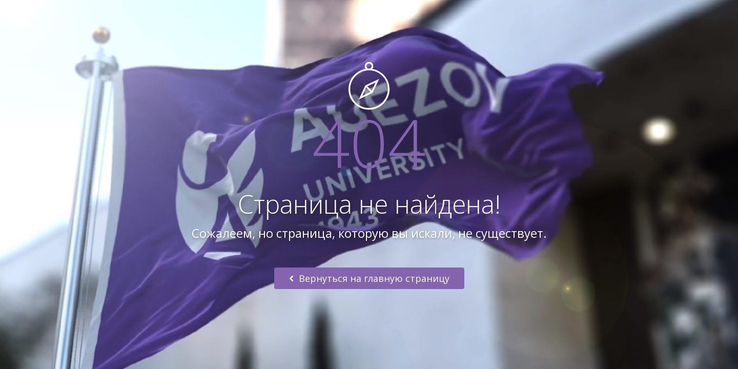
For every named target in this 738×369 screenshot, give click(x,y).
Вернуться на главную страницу (369, 278)
